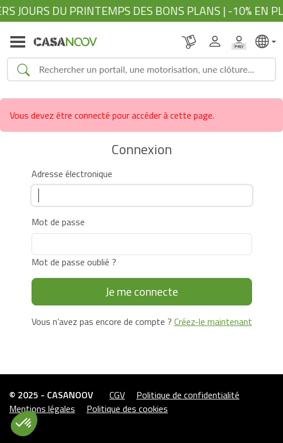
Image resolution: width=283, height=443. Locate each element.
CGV (117, 395)
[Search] (152, 69)
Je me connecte (141, 291)
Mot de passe (58, 222)
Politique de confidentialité (187, 395)
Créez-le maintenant (213, 321)
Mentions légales (42, 408)
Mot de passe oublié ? (74, 262)
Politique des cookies (127, 408)
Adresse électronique (72, 174)
